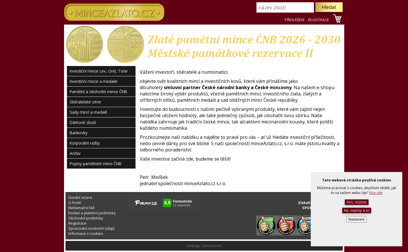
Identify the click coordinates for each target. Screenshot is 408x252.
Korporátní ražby (85, 143)
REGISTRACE (318, 19)
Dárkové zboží (83, 122)
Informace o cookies (85, 233)
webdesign (193, 246)
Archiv (75, 153)
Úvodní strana (80, 197)
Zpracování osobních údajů (91, 228)
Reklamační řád (81, 207)
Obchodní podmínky (85, 218)
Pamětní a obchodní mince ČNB (98, 91)
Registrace (77, 223)
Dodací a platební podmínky (92, 212)
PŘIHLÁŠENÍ (294, 19)
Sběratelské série (85, 102)
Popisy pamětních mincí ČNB (96, 163)
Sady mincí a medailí (88, 112)
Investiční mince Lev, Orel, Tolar (99, 71)
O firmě (74, 202)
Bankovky (78, 132)
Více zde (376, 192)
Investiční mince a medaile (94, 81)
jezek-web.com (212, 246)
